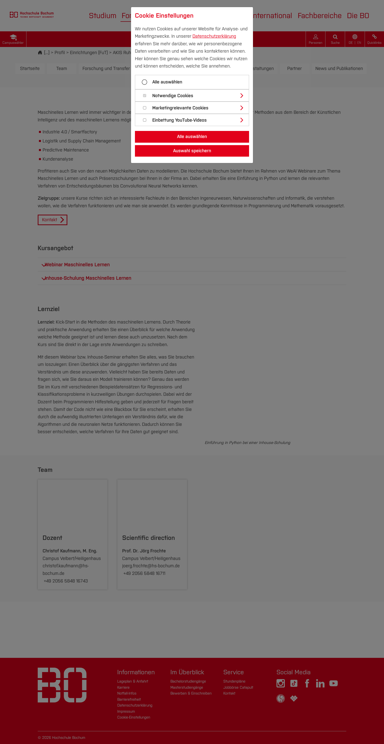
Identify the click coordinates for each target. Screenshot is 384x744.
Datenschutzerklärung (214, 36)
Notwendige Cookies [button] (172, 95)
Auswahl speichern (192, 150)
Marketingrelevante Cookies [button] (180, 108)
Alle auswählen (167, 82)
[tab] (194, 95)
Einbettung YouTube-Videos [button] (179, 120)
